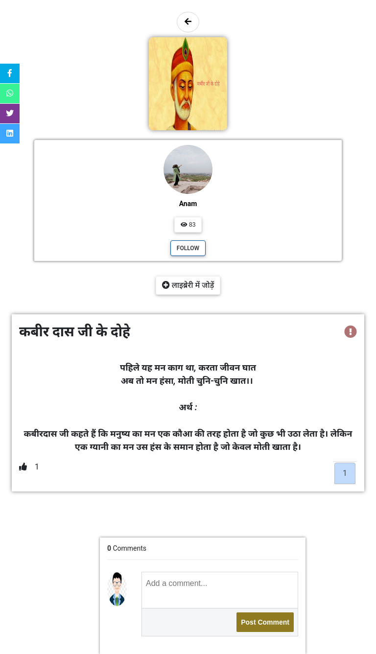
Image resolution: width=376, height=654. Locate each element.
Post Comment (265, 622)
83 (188, 224)
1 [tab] (345, 473)
